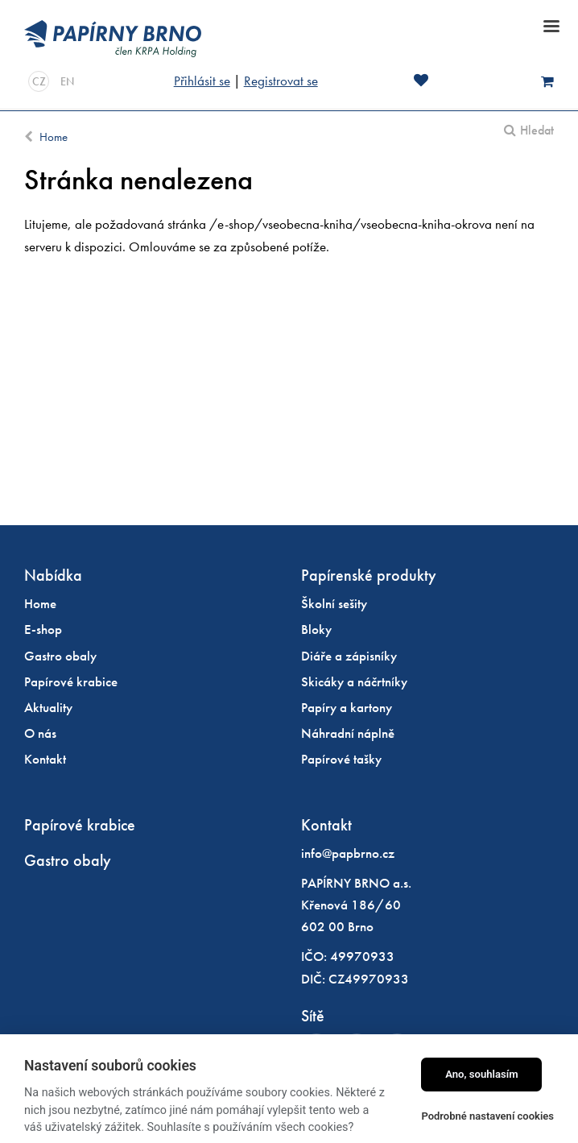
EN (67, 81)
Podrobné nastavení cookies (487, 1116)
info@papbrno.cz (347, 853)
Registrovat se (281, 80)
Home (53, 137)
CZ (39, 81)
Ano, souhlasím (481, 1074)
